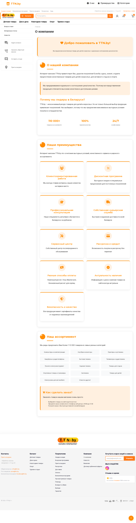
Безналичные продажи (20, 11)
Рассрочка (45, 11)
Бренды (57, 501)
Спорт (52, 22)
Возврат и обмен (60, 497)
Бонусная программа (62, 473)
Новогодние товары (39, 22)
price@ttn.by (15, 484)
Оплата (57, 485)
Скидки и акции (6, 11)
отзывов (117, 493)
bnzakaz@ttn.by (22, 486)
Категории (124, 3)
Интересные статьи (10, 31)
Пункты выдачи (35, 11)
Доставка (58, 482)
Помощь (58, 494)
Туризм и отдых (63, 22)
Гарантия (58, 504)
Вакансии (87, 476)
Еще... (52, 11)
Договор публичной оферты (93, 479)
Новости (7, 35)
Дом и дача (23, 22)
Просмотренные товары (63, 491)
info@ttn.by (15, 482)
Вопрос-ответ (8, 27)
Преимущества (107, 3)
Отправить (129, 471)
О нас (93, 3)
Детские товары (9, 22)
